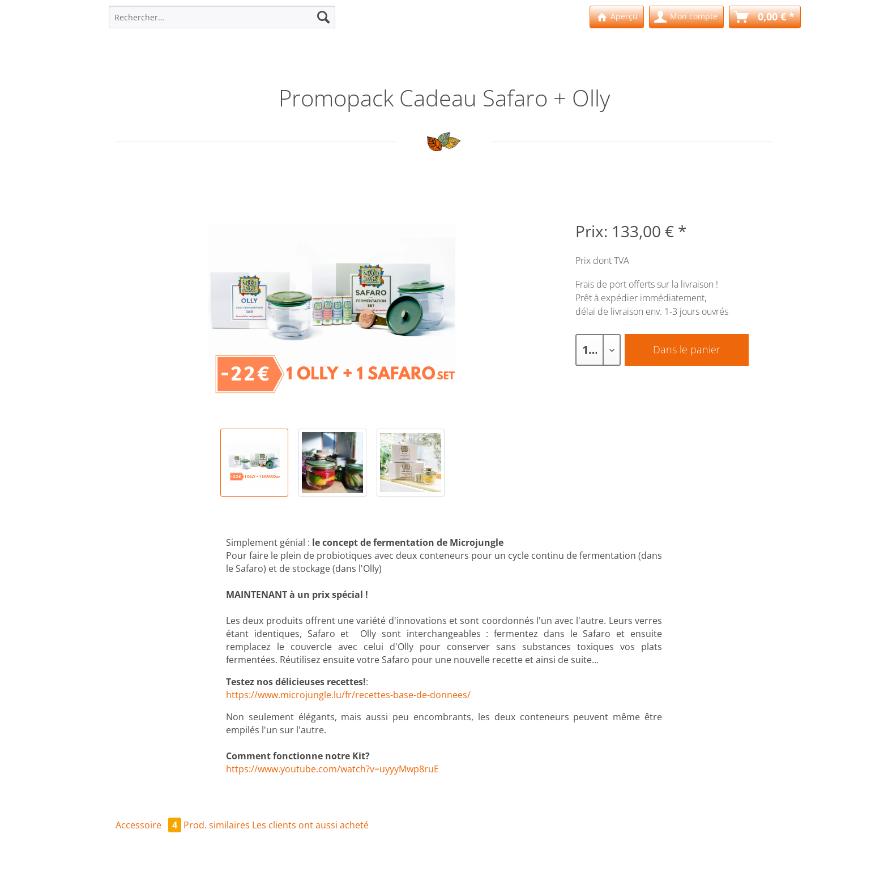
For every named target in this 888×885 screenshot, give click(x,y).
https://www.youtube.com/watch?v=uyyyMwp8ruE (332, 769)
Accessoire (149, 825)
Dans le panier (686, 349)
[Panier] (765, 17)
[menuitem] (222, 22)
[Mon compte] (686, 17)
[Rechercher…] (222, 17)
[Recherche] (323, 17)
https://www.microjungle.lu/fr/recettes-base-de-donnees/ (348, 695)
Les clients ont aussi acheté (310, 825)
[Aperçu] (617, 17)
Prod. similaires (216, 825)
